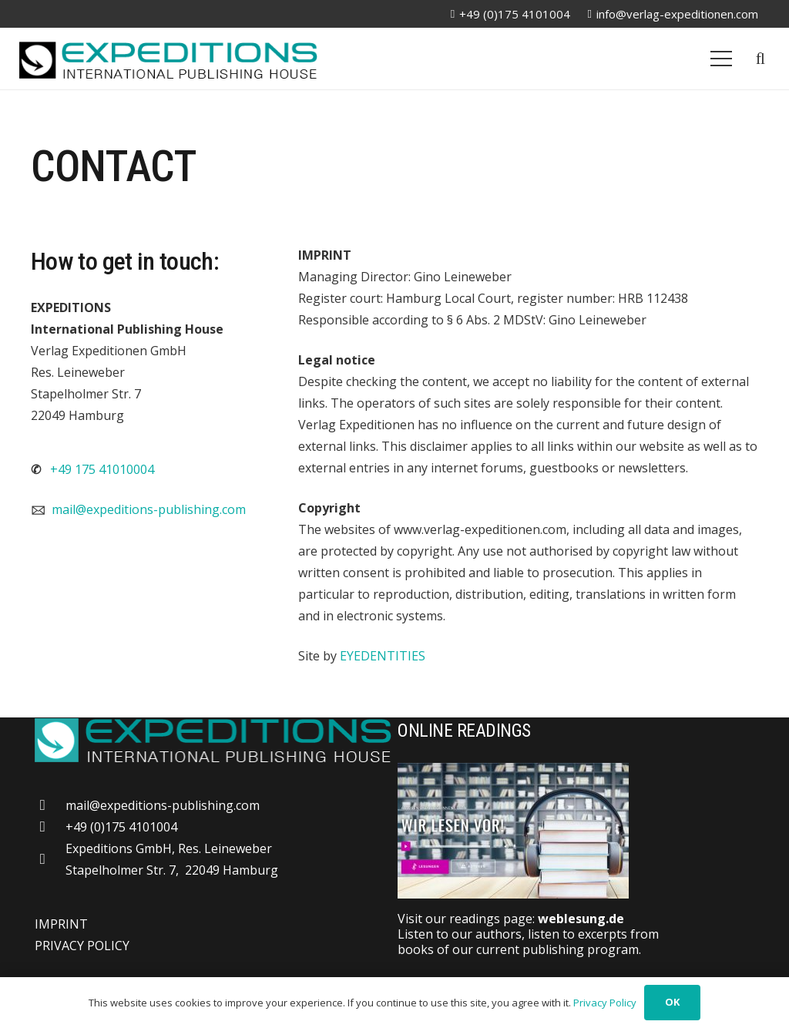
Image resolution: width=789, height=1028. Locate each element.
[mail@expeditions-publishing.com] (50, 805)
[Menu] (721, 58)
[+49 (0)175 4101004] (50, 826)
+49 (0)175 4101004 (121, 826)
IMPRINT (61, 923)
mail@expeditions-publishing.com (149, 509)
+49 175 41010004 (102, 469)
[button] (760, 59)
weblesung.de (581, 918)
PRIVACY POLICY (82, 945)
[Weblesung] (578, 831)
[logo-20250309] (167, 58)
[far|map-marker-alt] (50, 859)
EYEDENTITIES (382, 655)
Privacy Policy (604, 1003)
